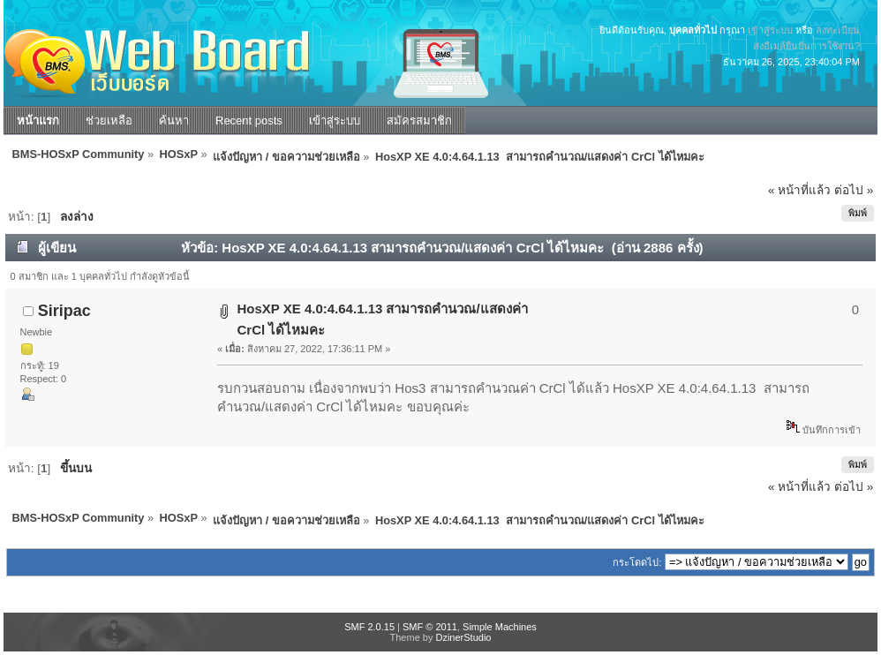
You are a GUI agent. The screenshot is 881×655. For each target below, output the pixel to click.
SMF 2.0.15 (369, 626)
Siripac (64, 311)
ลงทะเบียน (838, 30)
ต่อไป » (853, 190)
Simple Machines (500, 626)
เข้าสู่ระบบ (770, 30)
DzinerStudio (463, 637)
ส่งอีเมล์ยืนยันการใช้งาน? (806, 46)
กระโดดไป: (637, 562)
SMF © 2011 (430, 626)
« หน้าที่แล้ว (799, 190)
